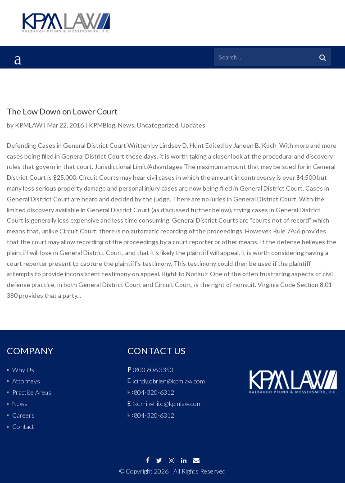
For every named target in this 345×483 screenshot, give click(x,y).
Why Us (23, 370)
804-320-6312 (154, 392)
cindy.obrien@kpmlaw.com (169, 381)
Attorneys (26, 381)
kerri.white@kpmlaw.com (168, 403)
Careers (23, 415)
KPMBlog (102, 125)
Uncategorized (157, 125)
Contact (23, 426)
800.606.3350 (154, 370)
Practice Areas (31, 392)
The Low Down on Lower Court (62, 111)
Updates (193, 125)
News (126, 125)
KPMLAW (28, 125)
